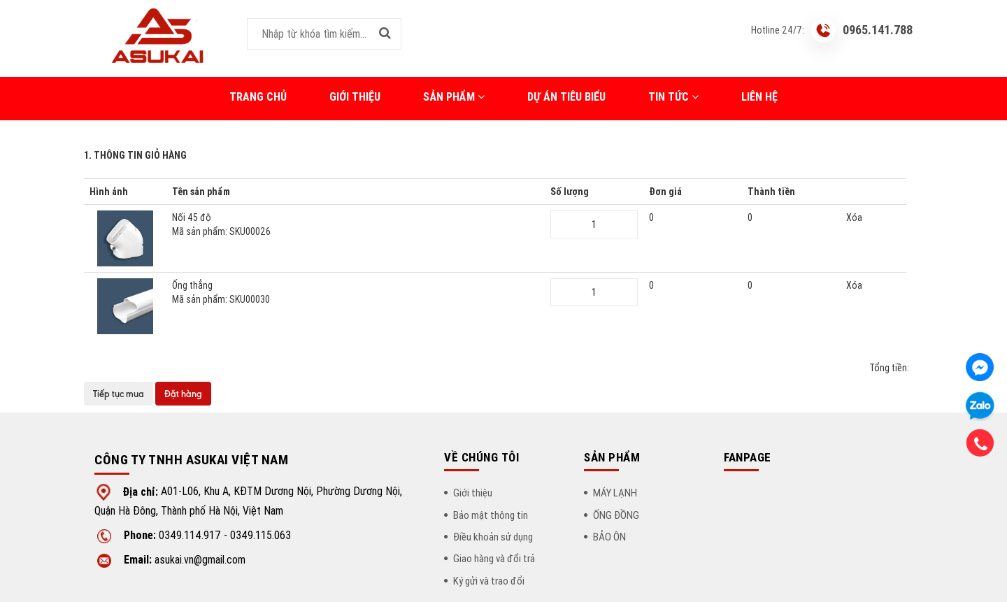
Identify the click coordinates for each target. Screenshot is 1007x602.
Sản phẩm (454, 96)
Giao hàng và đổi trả (494, 558)
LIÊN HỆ (759, 96)
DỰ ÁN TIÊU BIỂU (566, 96)
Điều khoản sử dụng (493, 536)
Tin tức (673, 96)
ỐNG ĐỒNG (616, 515)
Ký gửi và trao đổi (488, 580)
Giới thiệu (354, 96)
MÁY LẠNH (615, 492)
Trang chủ (258, 96)
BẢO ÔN (609, 536)
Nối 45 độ (355, 224)
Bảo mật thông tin (490, 515)
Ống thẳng (355, 292)
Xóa (854, 217)
